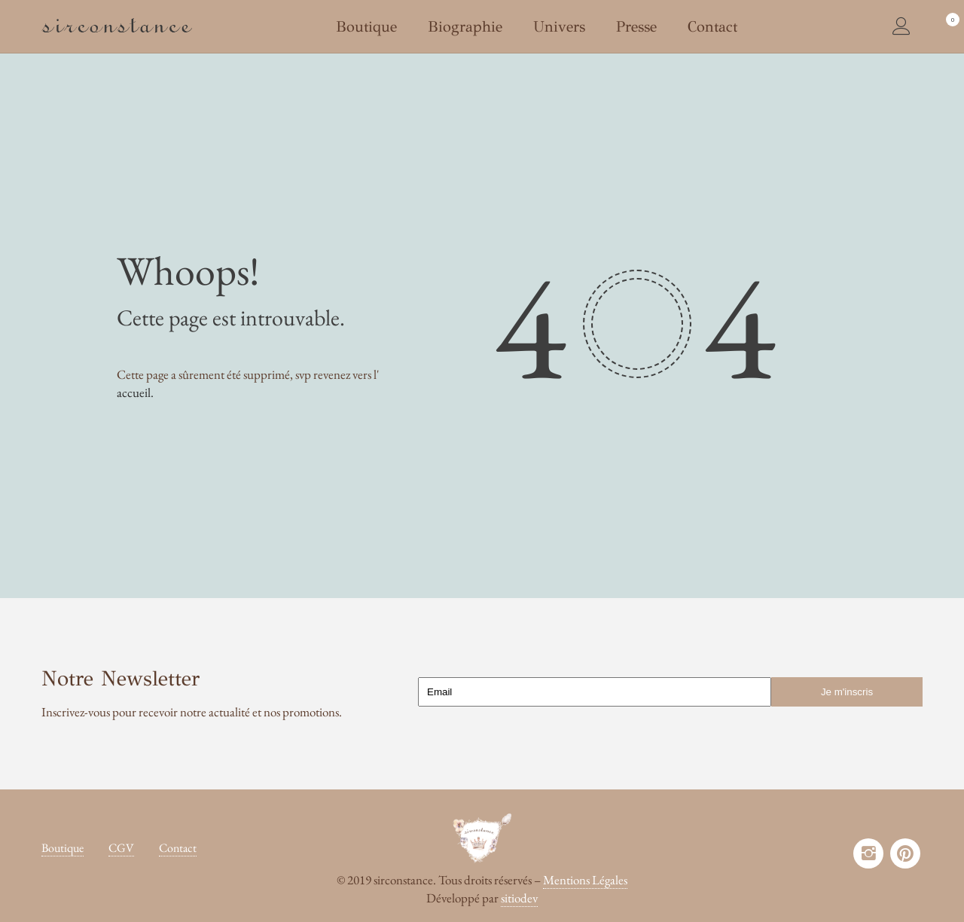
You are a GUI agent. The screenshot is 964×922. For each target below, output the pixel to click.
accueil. (135, 392)
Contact (178, 848)
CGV (121, 848)
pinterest (905, 853)
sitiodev (519, 898)
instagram (868, 853)
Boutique (62, 848)
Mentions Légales (585, 880)
